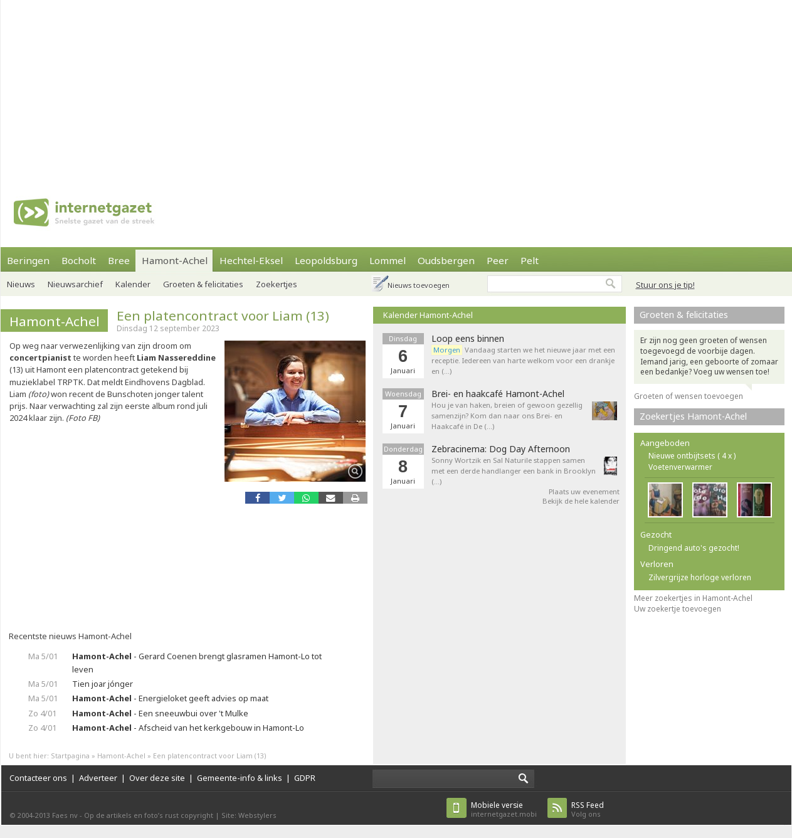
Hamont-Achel (175, 260)
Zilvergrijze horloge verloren (699, 577)
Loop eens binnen (467, 338)
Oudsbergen (446, 260)
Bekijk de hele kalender (581, 501)
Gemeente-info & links (239, 777)
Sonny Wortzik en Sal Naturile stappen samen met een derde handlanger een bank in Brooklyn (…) (513, 470)
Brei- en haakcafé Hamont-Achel (497, 394)
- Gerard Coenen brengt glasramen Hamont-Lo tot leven (197, 662)
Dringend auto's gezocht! (693, 548)
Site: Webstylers (249, 815)
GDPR (304, 777)
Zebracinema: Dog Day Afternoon (500, 449)
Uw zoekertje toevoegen (677, 608)
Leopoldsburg (326, 260)
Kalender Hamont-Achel (428, 315)
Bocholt (78, 260)
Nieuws (21, 284)
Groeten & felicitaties (203, 284)
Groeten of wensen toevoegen (688, 396)
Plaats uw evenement (584, 491)
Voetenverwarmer (680, 467)
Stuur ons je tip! (665, 284)
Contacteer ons (38, 777)
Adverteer (98, 777)
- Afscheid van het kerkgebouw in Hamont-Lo (188, 727)
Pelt (529, 260)
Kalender (132, 284)
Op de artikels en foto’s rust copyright (148, 815)
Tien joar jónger (102, 683)
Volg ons (587, 809)
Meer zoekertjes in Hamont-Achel (693, 598)
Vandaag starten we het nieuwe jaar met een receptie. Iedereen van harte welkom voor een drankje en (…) (523, 360)
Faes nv (65, 815)
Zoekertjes (276, 284)
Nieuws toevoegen (419, 285)
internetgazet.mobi (504, 809)
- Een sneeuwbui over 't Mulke (160, 713)
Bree (119, 260)
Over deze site (157, 777)
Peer (498, 260)
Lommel (387, 260)
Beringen (28, 260)
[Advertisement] (321, 88)
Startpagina (70, 755)
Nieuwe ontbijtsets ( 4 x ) (692, 455)
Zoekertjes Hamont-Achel (693, 416)
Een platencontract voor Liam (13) (223, 315)
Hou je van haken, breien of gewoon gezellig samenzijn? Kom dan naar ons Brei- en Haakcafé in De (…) (507, 415)
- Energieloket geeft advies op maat (170, 698)
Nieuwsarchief (75, 284)
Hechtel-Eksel (251, 260)
